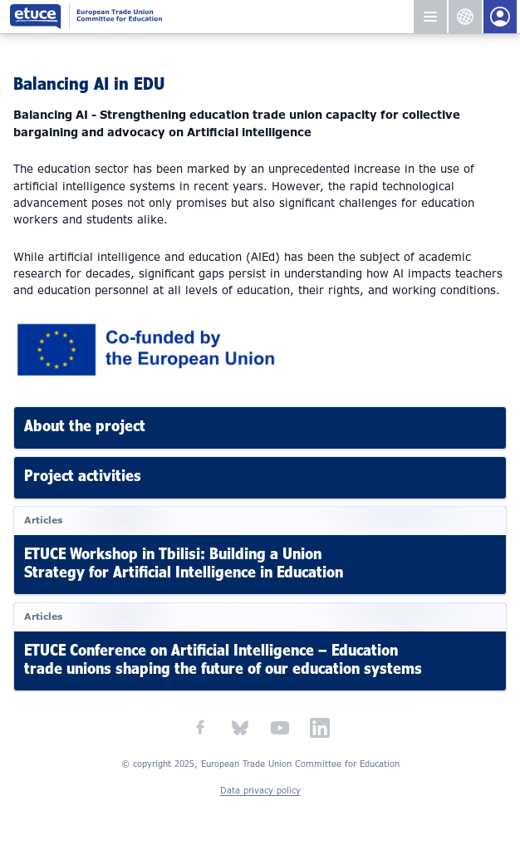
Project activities (82, 475)
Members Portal (500, 16)
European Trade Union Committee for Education (205, 16)
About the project (84, 425)
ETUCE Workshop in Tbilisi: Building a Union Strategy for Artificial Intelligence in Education (183, 562)
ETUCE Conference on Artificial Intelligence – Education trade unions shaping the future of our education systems (223, 658)
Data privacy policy (260, 790)
